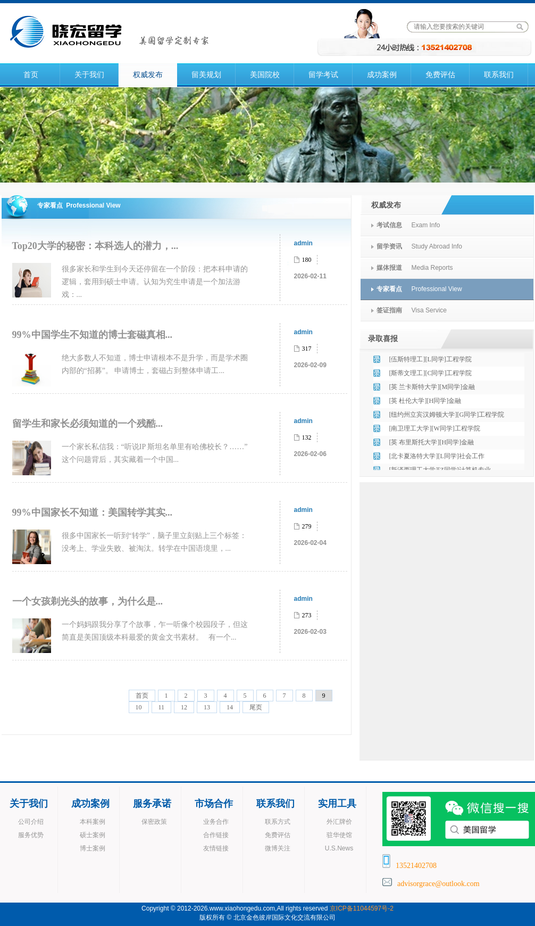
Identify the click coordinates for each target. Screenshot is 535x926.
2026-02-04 (310, 543)
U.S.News (339, 848)
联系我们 (499, 75)
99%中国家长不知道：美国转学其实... (92, 512)
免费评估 (440, 75)
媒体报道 (389, 267)
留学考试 (323, 75)
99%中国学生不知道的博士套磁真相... (92, 334)
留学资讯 (389, 246)
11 (161, 707)
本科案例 (92, 821)
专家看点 (389, 289)
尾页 (255, 707)
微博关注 (277, 848)
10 (139, 707)
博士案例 (92, 848)
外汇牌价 (339, 821)
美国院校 (265, 75)
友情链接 (216, 848)
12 (184, 707)
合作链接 (216, 835)
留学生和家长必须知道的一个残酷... (87, 423)
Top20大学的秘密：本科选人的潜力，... (95, 246)
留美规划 (206, 75)
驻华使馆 (339, 835)
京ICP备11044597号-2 (362, 908)
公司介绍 (31, 821)
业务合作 (216, 821)
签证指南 (389, 310)
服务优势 (31, 835)
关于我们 (89, 75)
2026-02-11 (310, 276)
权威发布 (148, 75)
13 (207, 707)
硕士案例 (92, 835)
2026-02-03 (310, 631)
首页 (30, 75)
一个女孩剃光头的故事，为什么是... (87, 601)
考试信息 (389, 225)
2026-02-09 (310, 365)
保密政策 (154, 821)
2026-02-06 (310, 454)
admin (303, 243)
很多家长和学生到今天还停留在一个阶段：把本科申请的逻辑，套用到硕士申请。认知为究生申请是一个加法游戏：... (155, 282)
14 (230, 707)
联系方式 (277, 821)
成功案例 (382, 75)
